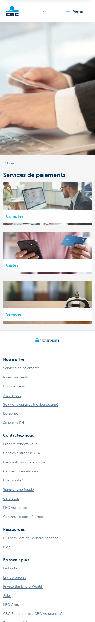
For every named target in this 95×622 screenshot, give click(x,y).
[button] (74, 11)
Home (11, 163)
